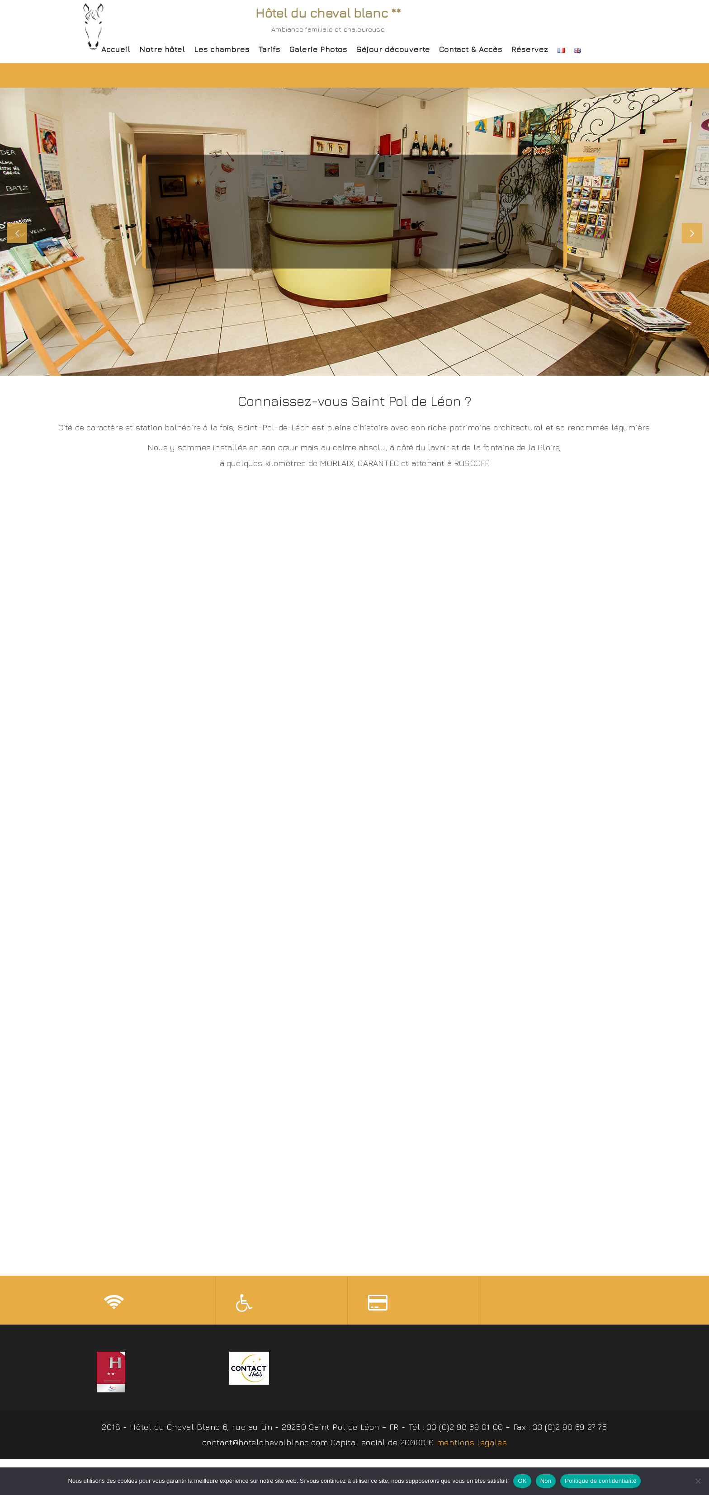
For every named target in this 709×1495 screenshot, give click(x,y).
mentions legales (472, 1444)
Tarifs (269, 49)
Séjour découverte (393, 49)
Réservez (529, 49)
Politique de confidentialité (600, 1480)
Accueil (115, 49)
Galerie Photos (318, 49)
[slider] (354, 232)
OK (522, 1480)
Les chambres (222, 49)
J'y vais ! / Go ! (354, 251)
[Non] (697, 1481)
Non (546, 1480)
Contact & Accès (470, 49)
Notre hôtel (162, 49)
